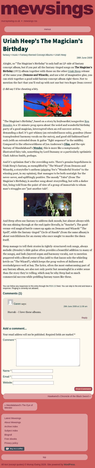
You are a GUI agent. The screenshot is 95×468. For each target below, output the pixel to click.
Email (7, 376)
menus (47, 29)
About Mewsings (12, 422)
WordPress (69, 464)
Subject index (11, 430)
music (15, 55)
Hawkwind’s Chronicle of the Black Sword (68, 396)
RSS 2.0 (52, 286)
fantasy (6, 55)
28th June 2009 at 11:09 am (75, 306)
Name (7, 370)
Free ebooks (10, 439)
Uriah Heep (60, 55)
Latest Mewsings (12, 418)
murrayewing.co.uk (10, 21)
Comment (9, 340)
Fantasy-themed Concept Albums (36, 55)
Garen (17, 303)
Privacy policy (11, 443)
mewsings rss (30, 21)
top (44, 457)
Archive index (11, 426)
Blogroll (8, 434)
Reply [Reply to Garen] (84, 317)
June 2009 (87, 57)
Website (7, 382)
